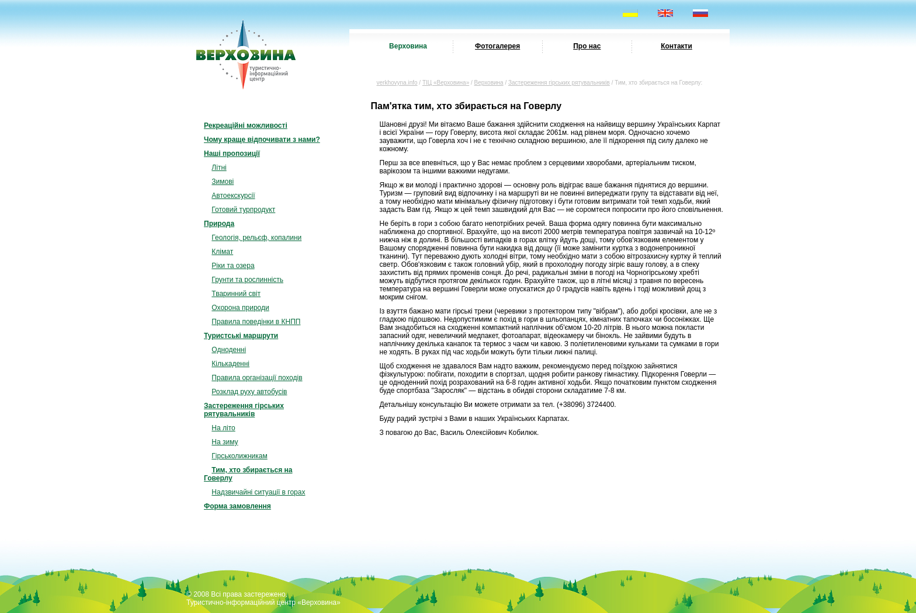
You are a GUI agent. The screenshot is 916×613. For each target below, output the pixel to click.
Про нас (587, 46)
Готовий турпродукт (243, 210)
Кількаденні (230, 364)
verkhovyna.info (397, 82)
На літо (223, 428)
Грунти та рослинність (247, 280)
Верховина (408, 46)
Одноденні (228, 350)
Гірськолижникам (239, 456)
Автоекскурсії (233, 195)
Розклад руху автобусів (249, 392)
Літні (218, 167)
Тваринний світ (236, 294)
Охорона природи (240, 308)
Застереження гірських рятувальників (559, 82)
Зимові (222, 181)
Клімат (222, 252)
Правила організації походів (256, 378)
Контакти (676, 46)
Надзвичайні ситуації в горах (258, 492)
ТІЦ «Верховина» (445, 82)
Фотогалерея (497, 46)
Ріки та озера (232, 266)
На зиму (224, 442)
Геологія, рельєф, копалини (256, 238)
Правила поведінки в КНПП (255, 322)
